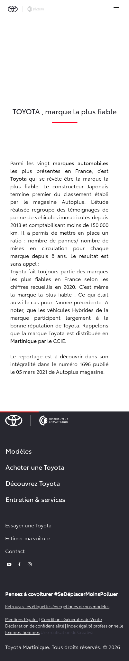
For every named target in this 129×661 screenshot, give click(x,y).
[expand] (116, 8)
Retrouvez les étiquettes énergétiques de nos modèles (57, 606)
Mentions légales (21, 619)
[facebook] (19, 563)
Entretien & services (35, 499)
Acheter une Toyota (35, 467)
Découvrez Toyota (32, 483)
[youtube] (9, 563)
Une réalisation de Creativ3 (67, 632)
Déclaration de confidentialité (34, 625)
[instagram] (29, 563)
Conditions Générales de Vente (71, 619)
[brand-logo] (26, 9)
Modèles (18, 451)
